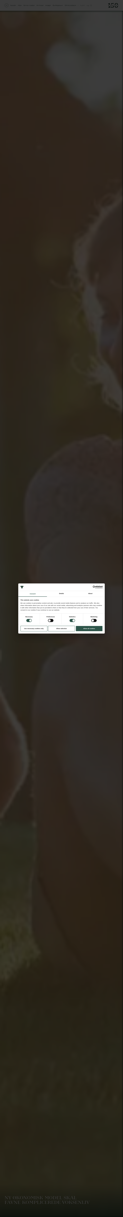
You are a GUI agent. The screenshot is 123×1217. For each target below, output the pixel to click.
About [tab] (90, 593)
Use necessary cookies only (34, 628)
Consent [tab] (33, 594)
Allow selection (61, 628)
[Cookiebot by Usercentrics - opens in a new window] (94, 587)
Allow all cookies (89, 628)
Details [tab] (61, 593)
